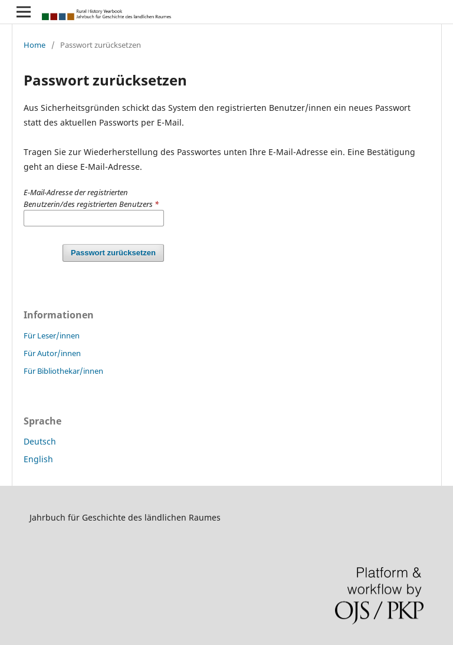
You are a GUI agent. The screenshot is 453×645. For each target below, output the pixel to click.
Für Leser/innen (52, 335)
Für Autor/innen (52, 353)
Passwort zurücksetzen (113, 252)
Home (34, 45)
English (38, 459)
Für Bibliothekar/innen (63, 371)
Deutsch (40, 441)
